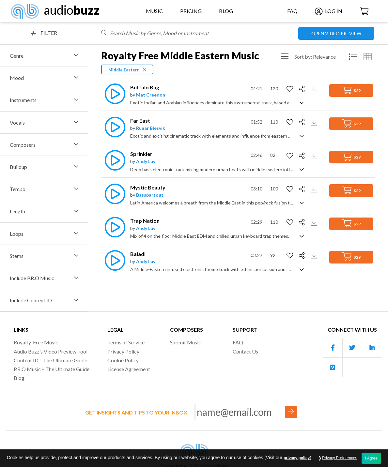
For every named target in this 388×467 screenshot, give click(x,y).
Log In (328, 11)
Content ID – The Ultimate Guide (50, 360)
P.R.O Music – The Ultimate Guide (51, 369)
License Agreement (128, 369)
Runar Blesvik (150, 128)
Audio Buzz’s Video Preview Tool (50, 351)
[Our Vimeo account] (333, 367)
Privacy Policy (123, 351)
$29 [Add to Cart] (351, 90)
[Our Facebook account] (333, 348)
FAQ (292, 11)
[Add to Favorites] (291, 89)
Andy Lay (145, 161)
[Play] (113, 93)
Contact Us (245, 351)
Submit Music (185, 342)
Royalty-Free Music (36, 342)
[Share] (302, 89)
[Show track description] (302, 102)
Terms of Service (126, 342)
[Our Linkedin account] (372, 348)
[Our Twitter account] (352, 348)
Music (154, 11)
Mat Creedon (150, 95)
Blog (226, 11)
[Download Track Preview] (315, 88)
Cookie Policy (123, 360)
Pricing (191, 11)
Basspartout (149, 195)
